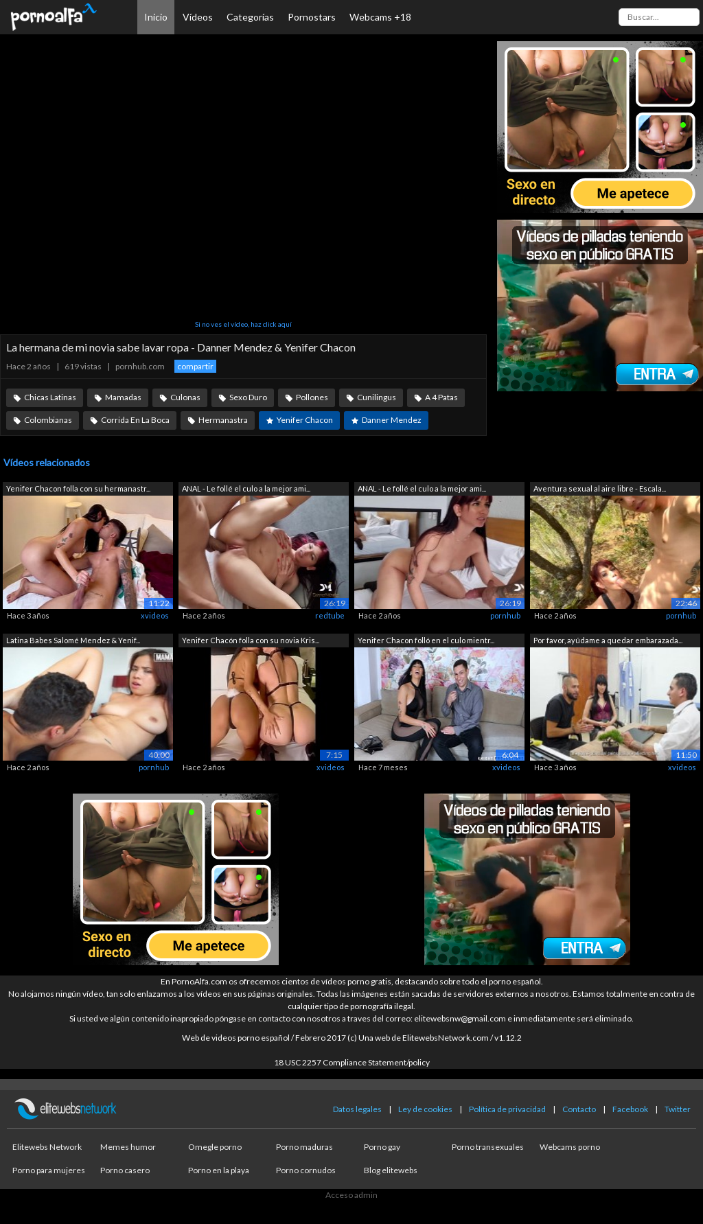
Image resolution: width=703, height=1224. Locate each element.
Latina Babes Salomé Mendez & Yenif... (73, 640)
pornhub (505, 615)
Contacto (579, 1109)
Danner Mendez (392, 420)
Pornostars (312, 17)
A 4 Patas (441, 397)
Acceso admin (351, 1195)
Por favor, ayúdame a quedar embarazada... (607, 640)
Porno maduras (304, 1147)
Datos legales (357, 1109)
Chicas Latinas (50, 397)
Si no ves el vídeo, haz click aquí (243, 324)
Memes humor (128, 1147)
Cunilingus (376, 397)
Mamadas (123, 397)
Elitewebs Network (47, 1147)
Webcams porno (570, 1147)
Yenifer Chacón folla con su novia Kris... (250, 640)
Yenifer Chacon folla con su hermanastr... (78, 488)
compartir (195, 366)
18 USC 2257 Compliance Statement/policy (352, 1062)
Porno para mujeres (48, 1170)
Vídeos (198, 17)
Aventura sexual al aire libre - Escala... (599, 488)
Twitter (678, 1109)
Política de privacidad (507, 1109)
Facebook (630, 1109)
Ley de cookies (425, 1109)
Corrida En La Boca (135, 420)
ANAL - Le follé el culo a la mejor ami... (246, 488)
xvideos (155, 615)
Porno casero (125, 1170)
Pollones (312, 397)
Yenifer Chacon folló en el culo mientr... (426, 640)
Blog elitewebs (390, 1170)
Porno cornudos (306, 1170)
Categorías (250, 17)
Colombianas (48, 420)
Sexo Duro (248, 397)
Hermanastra (223, 420)
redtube (330, 615)
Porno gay (382, 1147)
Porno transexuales (488, 1147)
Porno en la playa (218, 1170)
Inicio (156, 17)
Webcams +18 (380, 17)
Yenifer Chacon (305, 420)
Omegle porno (215, 1147)
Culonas (185, 397)
